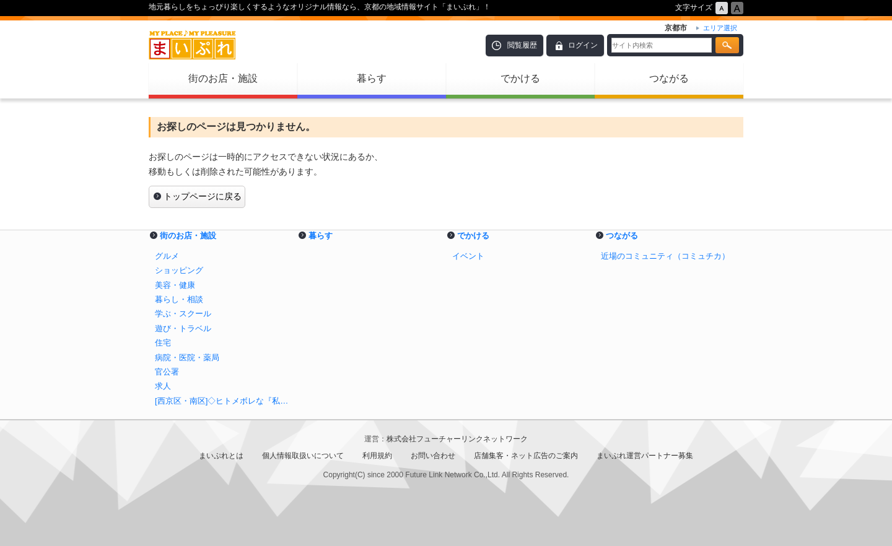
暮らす (372, 78)
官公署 (167, 371)
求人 (163, 386)
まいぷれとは (221, 455)
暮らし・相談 (179, 299)
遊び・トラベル (183, 328)
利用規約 (377, 455)
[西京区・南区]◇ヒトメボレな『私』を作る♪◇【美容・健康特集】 (223, 400)
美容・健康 (175, 285)
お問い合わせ (433, 455)
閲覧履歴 (522, 45)
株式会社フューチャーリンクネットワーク (457, 439)
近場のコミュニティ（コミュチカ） (665, 256)
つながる (669, 78)
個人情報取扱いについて (303, 455)
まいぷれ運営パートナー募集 (645, 455)
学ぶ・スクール (183, 313)
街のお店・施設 (223, 78)
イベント (468, 256)
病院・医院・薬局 (187, 357)
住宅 (163, 342)
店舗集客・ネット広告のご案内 (526, 455)
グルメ (167, 256)
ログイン (583, 45)
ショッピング (179, 270)
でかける (520, 78)
